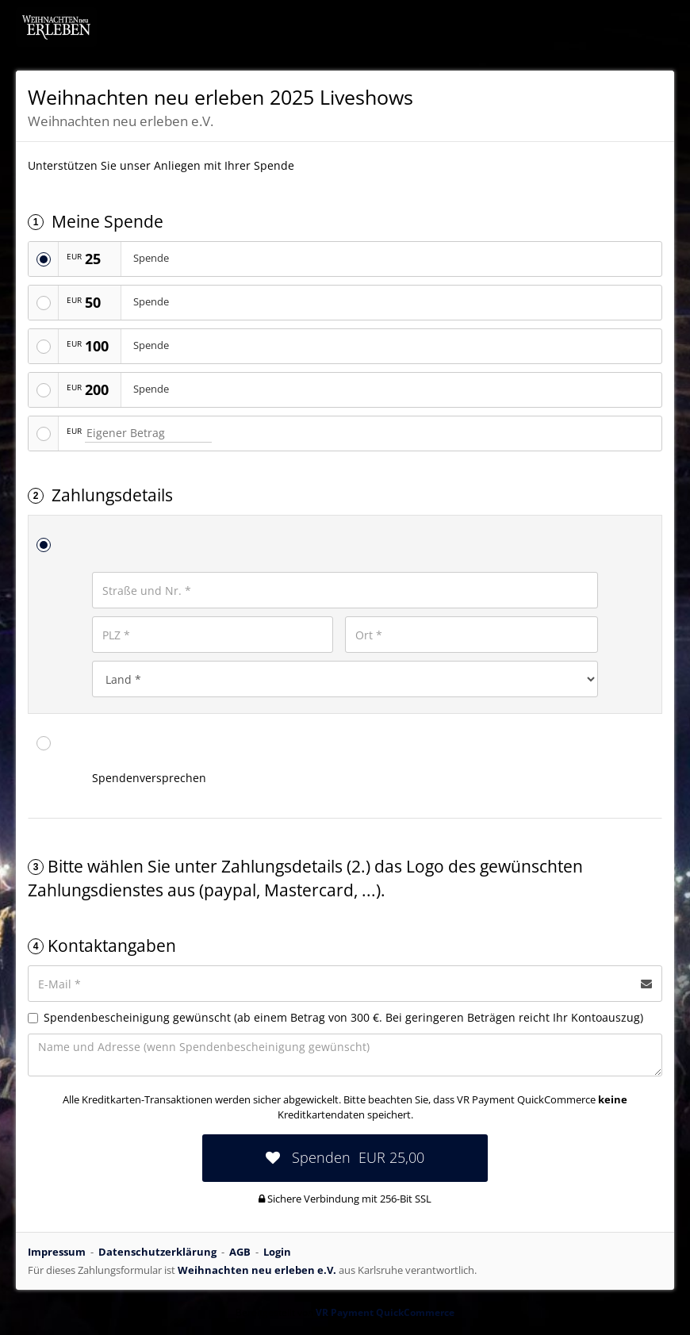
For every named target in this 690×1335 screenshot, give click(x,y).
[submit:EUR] (345, 1158)
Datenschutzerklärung (157, 1252)
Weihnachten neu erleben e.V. (257, 1270)
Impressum (57, 1252)
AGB (240, 1252)
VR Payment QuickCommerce (385, 1312)
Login (277, 1252)
